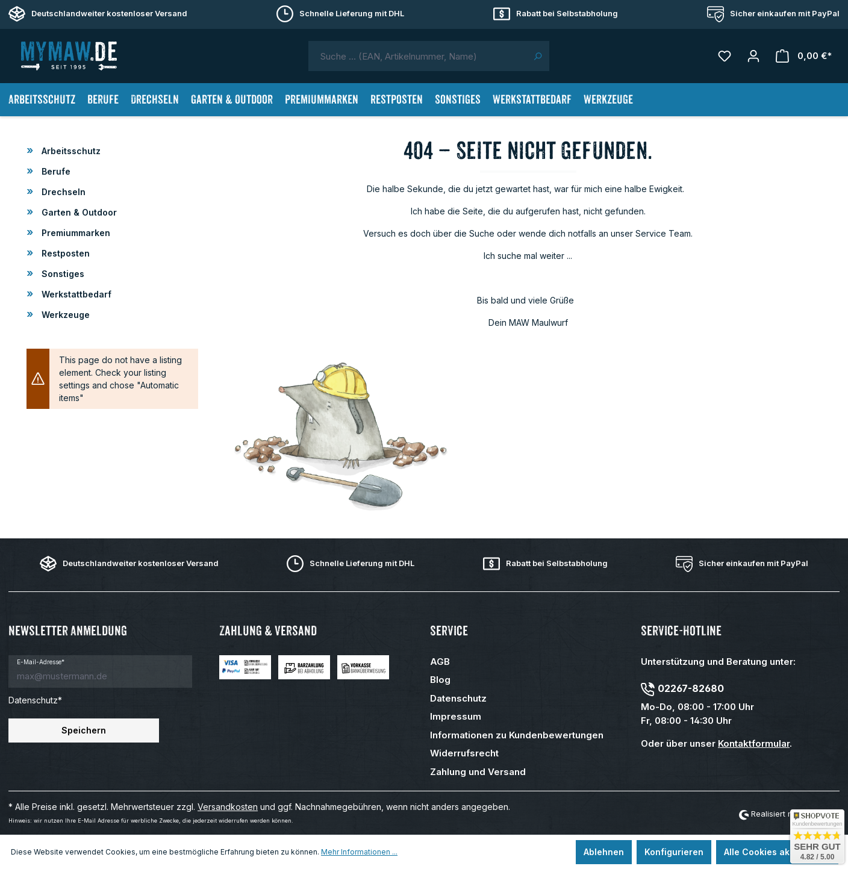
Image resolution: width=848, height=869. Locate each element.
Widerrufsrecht (464, 753)
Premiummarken (74, 233)
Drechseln (62, 192)
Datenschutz (458, 698)
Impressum (455, 716)
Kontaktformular (754, 743)
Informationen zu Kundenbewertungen (516, 735)
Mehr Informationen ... (359, 851)
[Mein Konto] (753, 56)
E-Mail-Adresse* (40, 661)
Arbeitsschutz (70, 151)
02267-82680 (691, 688)
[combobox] (417, 56)
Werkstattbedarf (75, 294)
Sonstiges (61, 274)
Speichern (83, 730)
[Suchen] (537, 56)
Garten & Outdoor (78, 212)
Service (449, 631)
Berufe (54, 171)
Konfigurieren (673, 852)
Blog (440, 679)
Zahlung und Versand (478, 771)
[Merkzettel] (724, 56)
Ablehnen (604, 852)
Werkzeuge (64, 315)
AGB (440, 661)
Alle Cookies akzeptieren (777, 852)
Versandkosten (228, 807)
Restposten (64, 253)
